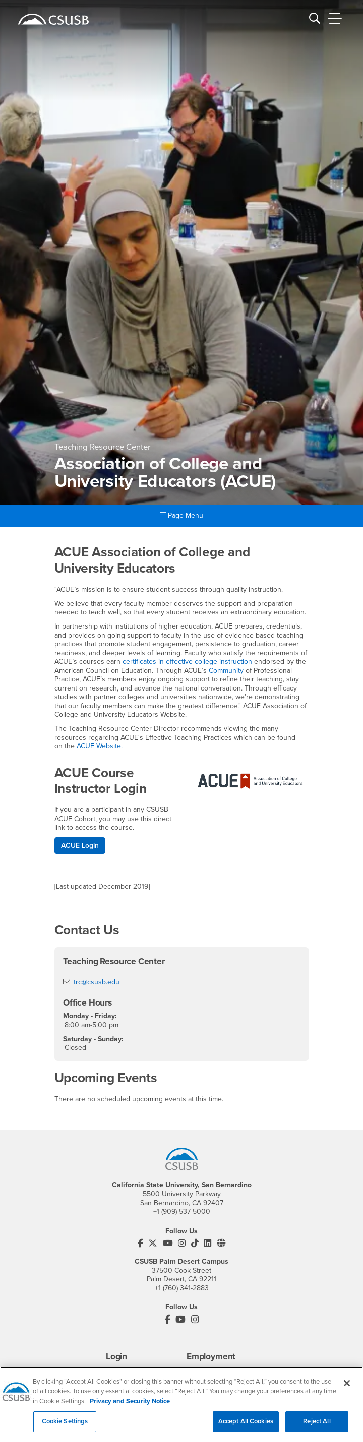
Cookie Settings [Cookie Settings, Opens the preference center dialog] (65, 1426)
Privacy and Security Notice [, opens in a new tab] (130, 1405)
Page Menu (181, 515)
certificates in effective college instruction (187, 661)
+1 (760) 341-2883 (182, 1288)
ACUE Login (80, 845)
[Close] (347, 1387)
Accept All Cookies (245, 1426)
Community (226, 670)
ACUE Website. (100, 746)
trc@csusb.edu (96, 982)
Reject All (316, 1426)
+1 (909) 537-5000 (181, 1211)
